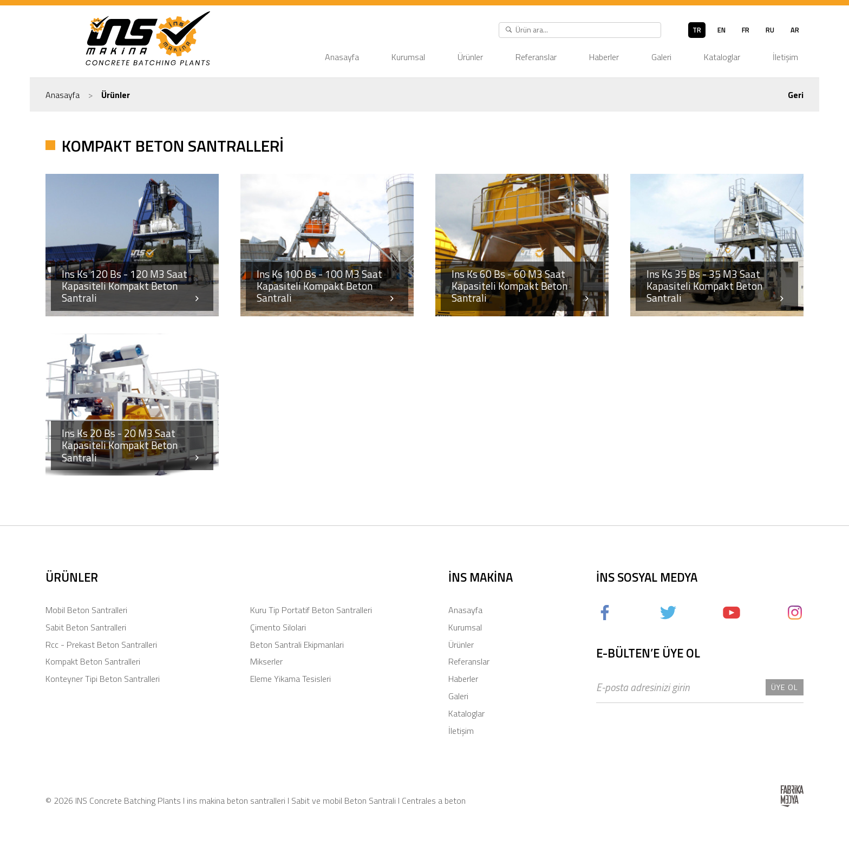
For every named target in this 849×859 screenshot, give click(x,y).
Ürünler (470, 56)
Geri (796, 95)
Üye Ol (784, 687)
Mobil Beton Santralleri (86, 609)
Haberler (604, 56)
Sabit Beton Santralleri (85, 627)
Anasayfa (342, 56)
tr (697, 29)
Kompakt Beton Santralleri (92, 661)
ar (795, 29)
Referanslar (536, 56)
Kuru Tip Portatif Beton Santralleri (311, 609)
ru (770, 29)
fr (745, 29)
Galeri (661, 56)
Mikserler (266, 661)
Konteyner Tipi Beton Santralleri (102, 678)
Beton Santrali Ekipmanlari (297, 644)
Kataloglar (722, 56)
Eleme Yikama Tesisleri (290, 678)
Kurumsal (408, 56)
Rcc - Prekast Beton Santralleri (101, 644)
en (721, 29)
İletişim (785, 56)
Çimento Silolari (278, 627)
